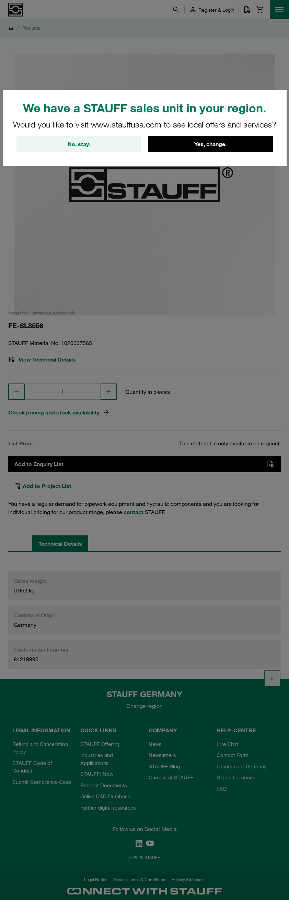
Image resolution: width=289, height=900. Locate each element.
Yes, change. (210, 144)
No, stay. (79, 144)
